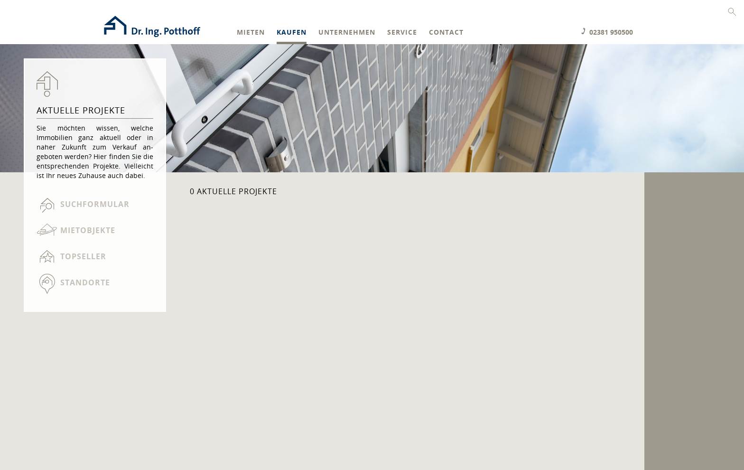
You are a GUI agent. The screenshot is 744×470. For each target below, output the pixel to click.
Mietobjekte (87, 230)
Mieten (251, 32)
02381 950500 (611, 32)
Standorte (85, 282)
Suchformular (95, 204)
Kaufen (292, 32)
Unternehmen (346, 32)
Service (402, 32)
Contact (446, 32)
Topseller (83, 256)
